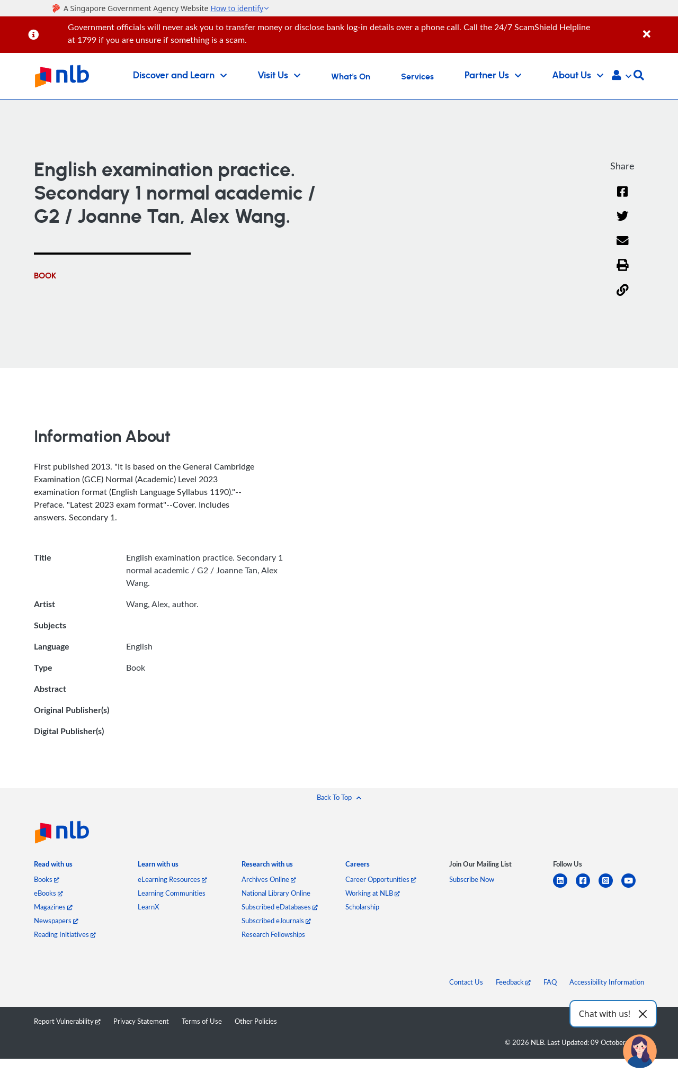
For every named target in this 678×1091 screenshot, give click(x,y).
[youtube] (632, 886)
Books (46, 879)
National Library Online (276, 893)
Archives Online (269, 879)
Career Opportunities (380, 879)
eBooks (48, 893)
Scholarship (362, 907)
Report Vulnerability (67, 1021)
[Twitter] (622, 223)
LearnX (148, 907)
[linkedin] (564, 886)
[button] (621, 76)
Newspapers (56, 920)
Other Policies (256, 1021)
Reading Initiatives (65, 934)
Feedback (513, 982)
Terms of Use (202, 1021)
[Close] (658, 28)
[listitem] (53, 866)
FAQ (550, 982)
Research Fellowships (273, 934)
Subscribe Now (471, 879)
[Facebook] (622, 198)
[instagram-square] (610, 886)
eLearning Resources (172, 879)
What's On (350, 77)
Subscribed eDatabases (280, 907)
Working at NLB (372, 893)
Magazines (53, 907)
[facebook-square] (587, 886)
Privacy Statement (141, 1021)
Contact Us (466, 982)
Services (417, 77)
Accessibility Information (606, 982)
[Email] (622, 247)
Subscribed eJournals (276, 920)
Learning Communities (172, 893)
